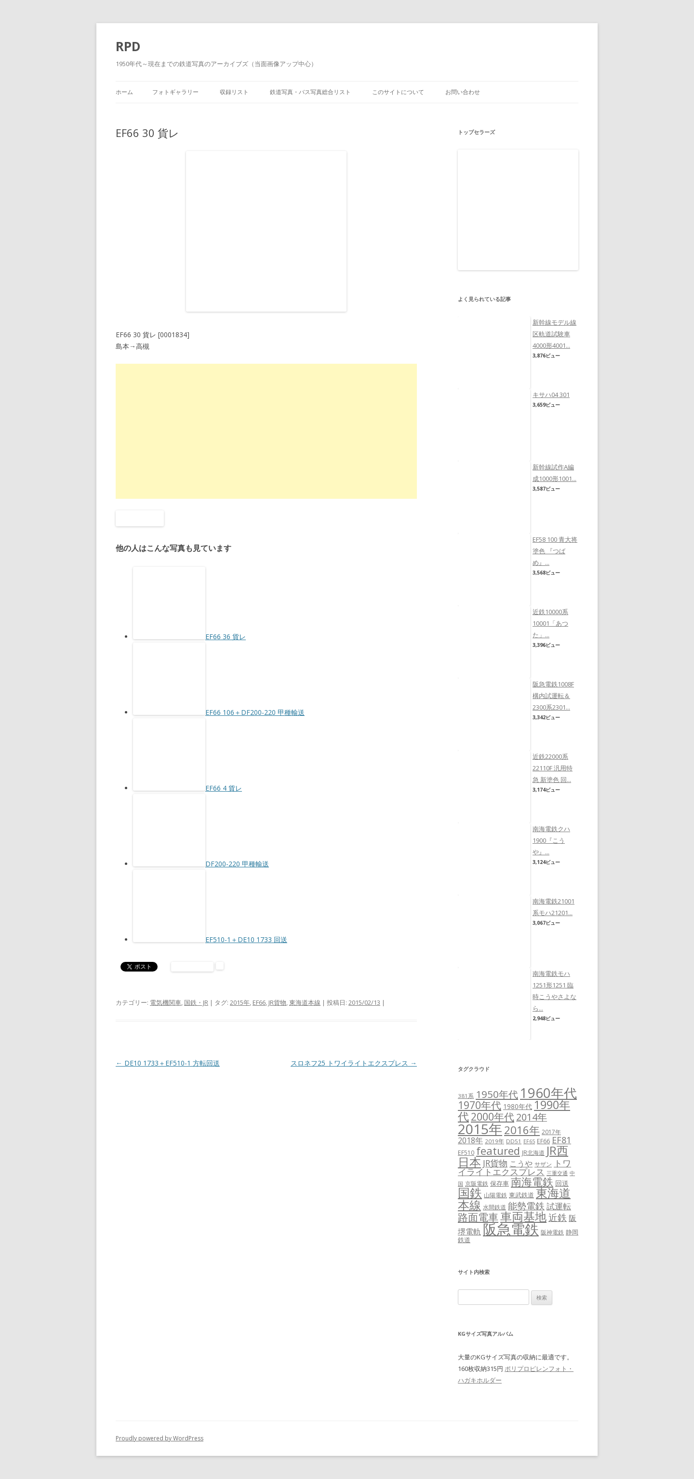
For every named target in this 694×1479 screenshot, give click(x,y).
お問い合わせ (462, 92)
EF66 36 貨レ (225, 636)
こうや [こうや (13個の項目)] (521, 1163)
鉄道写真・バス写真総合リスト (310, 92)
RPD (128, 46)
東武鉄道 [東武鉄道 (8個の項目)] (521, 1195)
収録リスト (234, 92)
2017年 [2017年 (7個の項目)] (551, 1132)
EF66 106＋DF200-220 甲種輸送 (255, 712)
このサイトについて (398, 92)
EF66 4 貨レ (223, 788)
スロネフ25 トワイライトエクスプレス (354, 1063)
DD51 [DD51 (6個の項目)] (513, 1141)
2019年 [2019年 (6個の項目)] (494, 1141)
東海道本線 (304, 1002)
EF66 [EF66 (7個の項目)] (543, 1141)
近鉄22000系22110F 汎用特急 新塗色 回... (553, 768)
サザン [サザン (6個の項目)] (543, 1164)
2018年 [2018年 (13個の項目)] (470, 1140)
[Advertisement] (266, 431)
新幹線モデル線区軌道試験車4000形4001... (554, 334)
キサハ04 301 (551, 394)
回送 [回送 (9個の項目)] (562, 1183)
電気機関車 (165, 1002)
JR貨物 (277, 1002)
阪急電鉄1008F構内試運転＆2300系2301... (553, 696)
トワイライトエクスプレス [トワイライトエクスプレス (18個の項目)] (514, 1167)
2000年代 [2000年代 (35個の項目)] (492, 1116)
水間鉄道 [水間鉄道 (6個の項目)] (494, 1207)
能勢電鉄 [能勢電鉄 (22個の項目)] (526, 1206)
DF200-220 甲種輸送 (237, 863)
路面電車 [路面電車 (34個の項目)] (478, 1217)
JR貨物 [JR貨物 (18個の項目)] (495, 1163)
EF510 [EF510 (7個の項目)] (466, 1153)
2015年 (240, 1002)
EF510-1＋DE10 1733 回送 (246, 939)
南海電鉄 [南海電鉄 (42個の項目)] (532, 1181)
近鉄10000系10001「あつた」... (550, 623)
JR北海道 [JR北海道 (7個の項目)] (533, 1153)
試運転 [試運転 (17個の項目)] (559, 1206)
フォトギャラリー (175, 92)
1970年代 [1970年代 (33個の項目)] (479, 1105)
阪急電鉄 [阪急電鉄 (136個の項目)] (511, 1229)
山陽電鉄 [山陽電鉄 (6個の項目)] (495, 1195)
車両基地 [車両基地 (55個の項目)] (523, 1216)
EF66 (259, 1002)
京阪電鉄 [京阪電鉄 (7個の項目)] (476, 1183)
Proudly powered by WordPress (159, 1438)
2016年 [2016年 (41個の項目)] (522, 1130)
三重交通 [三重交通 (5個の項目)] (557, 1173)
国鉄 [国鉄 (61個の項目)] (470, 1193)
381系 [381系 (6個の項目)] (466, 1095)
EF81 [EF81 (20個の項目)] (561, 1140)
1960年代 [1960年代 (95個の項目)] (548, 1093)
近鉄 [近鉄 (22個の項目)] (557, 1217)
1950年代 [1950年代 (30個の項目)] (497, 1094)
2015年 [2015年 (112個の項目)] (480, 1129)
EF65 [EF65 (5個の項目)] (529, 1141)
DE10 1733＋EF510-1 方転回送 (168, 1063)
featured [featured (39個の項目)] (498, 1151)
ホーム (124, 92)
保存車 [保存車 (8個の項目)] (499, 1183)
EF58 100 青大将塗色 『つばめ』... (555, 551)
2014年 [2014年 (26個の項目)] (531, 1116)
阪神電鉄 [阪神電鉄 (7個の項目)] (552, 1232)
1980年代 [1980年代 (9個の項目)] (517, 1106)
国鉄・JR (196, 1002)
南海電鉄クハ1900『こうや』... (551, 840)
